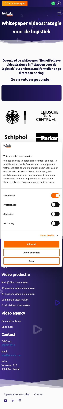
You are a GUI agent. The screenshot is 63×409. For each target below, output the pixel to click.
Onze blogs (7, 326)
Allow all (31, 244)
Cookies (38, 394)
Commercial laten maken (14, 299)
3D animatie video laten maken (18, 288)
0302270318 (8, 345)
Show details (47, 235)
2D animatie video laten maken (18, 294)
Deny (31, 261)
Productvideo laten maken (15, 305)
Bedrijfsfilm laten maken (14, 282)
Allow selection (31, 252)
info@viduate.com (11, 355)
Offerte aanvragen (15, 3)
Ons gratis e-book (11, 321)
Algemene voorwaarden (16, 394)
